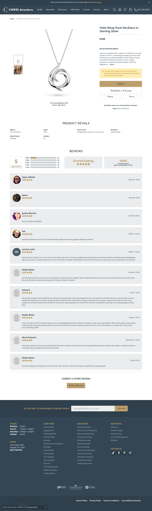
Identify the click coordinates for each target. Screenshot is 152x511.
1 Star (27, 167)
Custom (86, 10)
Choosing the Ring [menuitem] (84, 437)
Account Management (119, 437)
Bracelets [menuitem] (47, 447)
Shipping (110, 96)
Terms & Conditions (111, 500)
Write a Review (76, 385)
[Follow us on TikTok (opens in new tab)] (113, 453)
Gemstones (62, 10)
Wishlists (114, 440)
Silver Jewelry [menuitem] (49, 453)
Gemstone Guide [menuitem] (84, 443)
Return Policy (81, 500)
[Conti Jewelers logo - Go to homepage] (17, 9)
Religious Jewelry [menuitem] (50, 470)
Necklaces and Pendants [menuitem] (53, 443)
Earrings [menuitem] (47, 440)
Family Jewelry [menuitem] (49, 473)
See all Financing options (109, 48)
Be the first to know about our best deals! (46, 408)
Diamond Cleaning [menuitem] (84, 453)
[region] (59, 64)
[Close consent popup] (46, 507)
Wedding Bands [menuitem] (50, 434)
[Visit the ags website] (75, 487)
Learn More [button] (96, 2)
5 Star (27, 158)
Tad (23, 231)
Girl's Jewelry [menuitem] (49, 457)
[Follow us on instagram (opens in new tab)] (130, 453)
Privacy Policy (95, 500)
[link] (142, 9)
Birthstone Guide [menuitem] (84, 440)
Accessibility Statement (131, 500)
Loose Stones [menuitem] (49, 427)
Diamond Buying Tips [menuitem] (85, 434)
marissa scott (28, 249)
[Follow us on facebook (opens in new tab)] (118, 453)
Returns (131, 96)
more (112, 64)
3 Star (27, 162)
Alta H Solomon (29, 337)
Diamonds (50, 10)
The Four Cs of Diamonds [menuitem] (87, 430)
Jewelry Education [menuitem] (84, 427)
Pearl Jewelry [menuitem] (49, 450)
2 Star (27, 165)
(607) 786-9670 (58, 105)
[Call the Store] (16, 450)
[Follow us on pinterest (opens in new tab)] (124, 453)
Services (96, 10)
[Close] (149, 2)
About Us (114, 427)
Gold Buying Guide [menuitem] (84, 463)
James (25, 195)
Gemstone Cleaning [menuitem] (85, 457)
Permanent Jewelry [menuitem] (51, 467)
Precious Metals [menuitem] (83, 447)
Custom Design (117, 430)
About (106, 10)
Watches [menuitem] (47, 463)
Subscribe (121, 408)
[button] (114, 9)
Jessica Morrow (29, 213)
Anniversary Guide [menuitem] (84, 460)
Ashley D (26, 290)
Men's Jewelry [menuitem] (49, 460)
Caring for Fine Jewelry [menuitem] (86, 450)
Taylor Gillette (28, 177)
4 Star (27, 160)
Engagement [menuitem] (49, 430)
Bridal (39, 10)
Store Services (116, 434)
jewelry (12, 19)
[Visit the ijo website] (61, 487)
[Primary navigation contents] (73, 9)
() (58, 158)
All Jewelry (75, 10)
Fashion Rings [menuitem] (49, 437)
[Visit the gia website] (90, 487)
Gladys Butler (28, 269)
